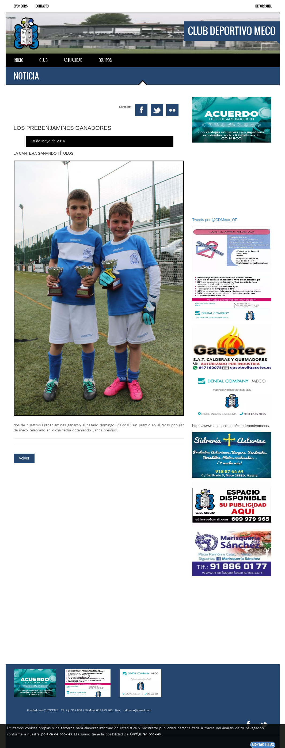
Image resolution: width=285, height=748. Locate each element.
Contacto (42, 6)
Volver (24, 454)
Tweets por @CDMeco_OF (214, 220)
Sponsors (21, 6)
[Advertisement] (231, 179)
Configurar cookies (145, 734)
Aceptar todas (263, 744)
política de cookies (56, 734)
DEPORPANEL (263, 6)
